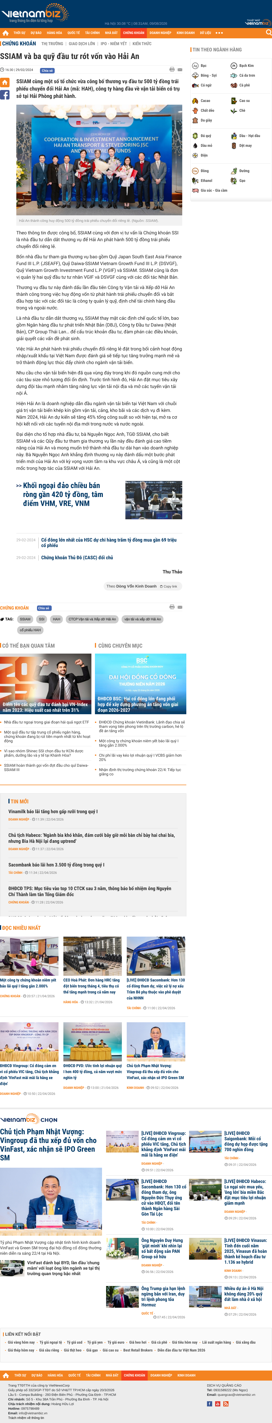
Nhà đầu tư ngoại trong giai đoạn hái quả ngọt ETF (46, 722)
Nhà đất (230, 1308)
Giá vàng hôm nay (21, 1342)
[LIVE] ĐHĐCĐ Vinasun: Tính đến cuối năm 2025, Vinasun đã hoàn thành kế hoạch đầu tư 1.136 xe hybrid (245, 1251)
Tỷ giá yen (95, 1342)
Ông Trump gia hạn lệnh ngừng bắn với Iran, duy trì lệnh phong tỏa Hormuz (163, 1297)
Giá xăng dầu (245, 1342)
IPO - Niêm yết (114, 43)
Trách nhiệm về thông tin (26, 1418)
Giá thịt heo (72, 1350)
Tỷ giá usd (74, 1342)
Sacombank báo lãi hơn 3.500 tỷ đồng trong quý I (56, 865)
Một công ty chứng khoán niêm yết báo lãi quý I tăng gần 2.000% (138, 743)
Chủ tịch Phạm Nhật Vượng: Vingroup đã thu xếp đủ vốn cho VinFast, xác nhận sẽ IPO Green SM (155, 1071)
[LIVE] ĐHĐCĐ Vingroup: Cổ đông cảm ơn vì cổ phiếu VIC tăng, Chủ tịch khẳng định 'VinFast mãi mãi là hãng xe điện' (163, 1144)
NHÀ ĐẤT (111, 33)
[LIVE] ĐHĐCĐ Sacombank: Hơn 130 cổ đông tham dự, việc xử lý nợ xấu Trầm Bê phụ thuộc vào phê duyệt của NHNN (156, 989)
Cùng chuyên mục (120, 645)
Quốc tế (147, 1313)
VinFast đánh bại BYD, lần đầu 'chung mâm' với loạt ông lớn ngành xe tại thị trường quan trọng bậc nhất (63, 1268)
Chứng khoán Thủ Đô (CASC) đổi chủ (77, 558)
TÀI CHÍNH (92, 33)
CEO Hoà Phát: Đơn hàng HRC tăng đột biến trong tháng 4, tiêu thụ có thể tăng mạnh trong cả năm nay (91, 986)
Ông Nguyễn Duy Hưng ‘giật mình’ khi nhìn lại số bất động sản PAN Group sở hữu (162, 1249)
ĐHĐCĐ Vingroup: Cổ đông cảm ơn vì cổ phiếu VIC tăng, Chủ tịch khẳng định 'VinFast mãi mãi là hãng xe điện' (29, 1074)
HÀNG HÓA (54, 33)
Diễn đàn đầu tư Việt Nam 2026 (181, 1350)
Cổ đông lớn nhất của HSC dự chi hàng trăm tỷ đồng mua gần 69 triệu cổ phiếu (109, 542)
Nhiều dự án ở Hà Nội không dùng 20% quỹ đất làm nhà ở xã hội (243, 1294)
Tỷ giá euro (115, 1342)
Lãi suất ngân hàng (216, 1342)
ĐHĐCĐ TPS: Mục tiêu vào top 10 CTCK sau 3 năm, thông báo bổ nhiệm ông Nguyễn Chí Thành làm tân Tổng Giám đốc (89, 891)
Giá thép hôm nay (21, 1350)
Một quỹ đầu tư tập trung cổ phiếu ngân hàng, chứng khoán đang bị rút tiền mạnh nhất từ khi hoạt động (47, 736)
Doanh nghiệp (18, 819)
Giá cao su (111, 1350)
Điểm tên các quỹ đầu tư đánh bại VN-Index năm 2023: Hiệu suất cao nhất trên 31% (45, 707)
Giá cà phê (159, 1342)
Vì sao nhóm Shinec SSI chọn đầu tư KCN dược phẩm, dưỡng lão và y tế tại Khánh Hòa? (44, 753)
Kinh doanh (135, 1088)
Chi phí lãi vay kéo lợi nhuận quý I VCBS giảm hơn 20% (140, 757)
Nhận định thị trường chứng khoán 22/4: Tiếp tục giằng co (140, 772)
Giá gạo (92, 1350)
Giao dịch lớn (82, 43)
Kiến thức (142, 43)
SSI (41, 619)
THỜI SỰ (19, 33)
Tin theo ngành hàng (217, 50)
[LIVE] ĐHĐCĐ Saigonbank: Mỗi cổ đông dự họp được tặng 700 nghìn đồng (246, 1141)
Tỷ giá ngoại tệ (51, 1342)
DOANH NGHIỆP (160, 33)
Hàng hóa (70, 1002)
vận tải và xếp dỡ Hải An (142, 619)
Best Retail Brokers (138, 1350)
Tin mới (20, 801)
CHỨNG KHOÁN (133, 33)
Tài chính (15, 873)
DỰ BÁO (36, 33)
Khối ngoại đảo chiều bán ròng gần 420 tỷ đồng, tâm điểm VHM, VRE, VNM (63, 494)
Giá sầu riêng (49, 1350)
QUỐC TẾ (73, 33)
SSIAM (25, 619)
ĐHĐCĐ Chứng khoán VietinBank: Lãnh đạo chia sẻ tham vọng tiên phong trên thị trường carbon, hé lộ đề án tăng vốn (142, 726)
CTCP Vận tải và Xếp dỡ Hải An (92, 619)
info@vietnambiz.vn (33, 1413)
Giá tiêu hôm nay (184, 1342)
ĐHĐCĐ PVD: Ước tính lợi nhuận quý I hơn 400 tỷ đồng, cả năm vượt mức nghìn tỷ (92, 1071)
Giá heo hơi (137, 1342)
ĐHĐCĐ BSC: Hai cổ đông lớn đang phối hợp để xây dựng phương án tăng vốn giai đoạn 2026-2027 (138, 704)
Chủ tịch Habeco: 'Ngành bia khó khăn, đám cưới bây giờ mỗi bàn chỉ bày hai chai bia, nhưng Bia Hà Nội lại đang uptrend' (91, 838)
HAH (56, 619)
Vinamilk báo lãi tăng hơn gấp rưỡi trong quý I (53, 812)
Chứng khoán (19, 43)
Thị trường (52, 43)
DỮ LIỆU (205, 33)
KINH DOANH (186, 33)
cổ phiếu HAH (30, 629)
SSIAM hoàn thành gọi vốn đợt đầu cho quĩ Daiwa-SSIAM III (46, 767)
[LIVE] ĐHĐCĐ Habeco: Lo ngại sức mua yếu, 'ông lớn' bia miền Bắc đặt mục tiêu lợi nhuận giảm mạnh (245, 1192)
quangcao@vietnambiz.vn (236, 1395)
